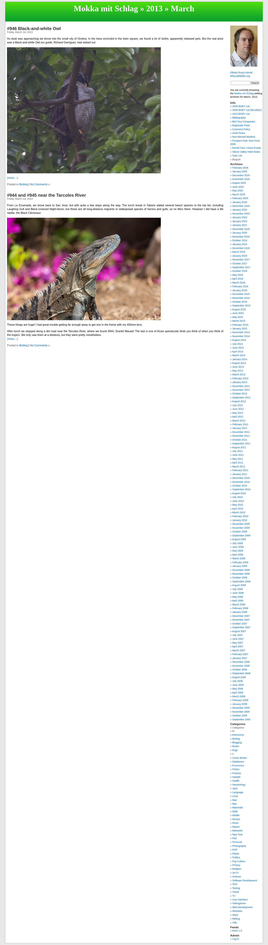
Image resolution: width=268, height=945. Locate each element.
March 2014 (238, 355)
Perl (234, 838)
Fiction (235, 769)
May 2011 (237, 458)
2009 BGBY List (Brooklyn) (247, 110)
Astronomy (238, 734)
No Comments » (40, 184)
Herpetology (239, 784)
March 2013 (238, 374)
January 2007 (239, 658)
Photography (239, 846)
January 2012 (239, 428)
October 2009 (239, 531)
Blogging (237, 742)
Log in (235, 938)
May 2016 (237, 275)
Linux (235, 796)
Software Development (244, 880)
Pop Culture (238, 861)
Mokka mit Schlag (106, 8)
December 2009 (241, 524)
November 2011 (241, 435)
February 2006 (240, 700)
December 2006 (241, 662)
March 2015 (238, 320)
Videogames (239, 903)
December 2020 (241, 229)
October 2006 (239, 669)
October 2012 (239, 393)
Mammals (237, 807)
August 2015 (239, 309)
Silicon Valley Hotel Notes (246, 151)
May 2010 (237, 504)
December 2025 (241, 175)
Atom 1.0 (237, 930)
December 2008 (241, 570)
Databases (238, 761)
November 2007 (241, 619)
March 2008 (238, 604)
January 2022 (239, 221)
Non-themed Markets (243, 136)
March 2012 (238, 420)
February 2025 (240, 198)
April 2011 (237, 462)
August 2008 (239, 585)
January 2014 (239, 359)
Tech (234, 884)
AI (233, 731)
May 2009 (237, 550)
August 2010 (239, 493)
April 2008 (237, 600)
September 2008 (241, 581)
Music (235, 823)
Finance (236, 773)
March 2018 (238, 252)
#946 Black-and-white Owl (34, 28)
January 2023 (239, 217)
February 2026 (240, 167)
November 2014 (241, 336)
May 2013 (237, 370)
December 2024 (241, 206)
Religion (236, 868)
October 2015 (239, 301)
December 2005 (241, 707)
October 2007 (239, 623)
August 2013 (239, 363)
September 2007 (241, 627)
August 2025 (239, 183)
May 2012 (237, 413)
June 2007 (238, 638)
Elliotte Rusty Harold (241, 72)
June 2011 (238, 455)
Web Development (242, 907)
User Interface (240, 899)
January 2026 (239, 171)
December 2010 (241, 478)
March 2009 (238, 558)
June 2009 (238, 547)
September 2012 (241, 397)
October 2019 (239, 240)
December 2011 (241, 432)
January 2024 (239, 209)
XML (234, 922)
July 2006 (237, 681)
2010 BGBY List (241, 114)
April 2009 (237, 554)
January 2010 (239, 520)
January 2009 (239, 566)
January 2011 (239, 474)
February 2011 (240, 470)
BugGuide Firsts (241, 125)
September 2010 (241, 489)
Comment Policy (241, 129)
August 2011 (239, 447)
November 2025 (241, 179)
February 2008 (240, 608)
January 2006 (239, 704)
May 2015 (237, 317)
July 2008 (237, 589)
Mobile (235, 815)
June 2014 (238, 347)
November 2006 (241, 665)
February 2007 (240, 654)
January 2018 (239, 255)
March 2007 (238, 650)
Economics (238, 765)
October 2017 (239, 263)
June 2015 (238, 313)
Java (234, 788)
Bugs (235, 750)
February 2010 (240, 516)
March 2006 (238, 696)
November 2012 (241, 389)
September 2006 (241, 673)
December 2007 (241, 616)
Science (236, 876)
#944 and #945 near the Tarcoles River (46, 195)
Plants (235, 853)
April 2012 (237, 416)
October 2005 (239, 715)
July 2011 (237, 451)
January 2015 (239, 328)
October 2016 (239, 271)
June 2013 (238, 366)
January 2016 (239, 290)
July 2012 (237, 405)
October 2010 (239, 485)
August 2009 (239, 539)
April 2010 (237, 508)
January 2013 (239, 382)
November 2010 (241, 482)
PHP (234, 849)
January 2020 (239, 232)
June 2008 (238, 593)
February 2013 (240, 378)
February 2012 (240, 424)
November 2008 (241, 573)
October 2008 (239, 577)
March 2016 (238, 282)
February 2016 (240, 286)
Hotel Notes (238, 133)
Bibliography (239, 117)
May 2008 (237, 596)
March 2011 (238, 466)
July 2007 (237, 635)
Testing (236, 888)
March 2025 (238, 194)
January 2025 (239, 202)
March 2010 (238, 512)
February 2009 (240, 562)
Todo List (237, 155)
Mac (234, 800)
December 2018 (241, 248)
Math (235, 811)
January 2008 (239, 612)
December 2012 (241, 386)
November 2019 (241, 236)
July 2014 (237, 344)
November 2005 (241, 711)
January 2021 (239, 225)
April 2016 (237, 278)
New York (237, 834)
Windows (237, 911)
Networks (237, 830)
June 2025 (238, 186)
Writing (236, 918)
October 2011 (239, 439)
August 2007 (239, 631)
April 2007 (237, 646)
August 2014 (239, 340)
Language (237, 792)
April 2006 (237, 692)
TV (233, 895)
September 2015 (241, 305)
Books (235, 746)
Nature (236, 826)
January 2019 (239, 244)
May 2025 (237, 190)
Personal (237, 842)
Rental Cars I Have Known (246, 148)
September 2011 (241, 443)
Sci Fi (235, 872)
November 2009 (241, 527)
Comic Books (239, 757)
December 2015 (241, 294)
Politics (236, 857)
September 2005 (241, 719)
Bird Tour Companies (243, 121)
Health (235, 780)
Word (235, 915)
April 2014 (237, 351)
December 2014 (241, 332)
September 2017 (241, 267)
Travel (235, 892)
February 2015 (240, 324)
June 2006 (238, 685)
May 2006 (237, 688)
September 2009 (241, 535)
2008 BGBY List (241, 106)
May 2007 (237, 642)
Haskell (236, 777)
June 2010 (238, 501)
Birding (23, 184)
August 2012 (239, 401)
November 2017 (241, 259)
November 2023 (241, 213)
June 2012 (238, 409)
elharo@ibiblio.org (240, 76)
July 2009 (237, 543)
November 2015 (241, 298)
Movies (236, 819)
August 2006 (239, 677)
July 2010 (237, 497)
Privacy (236, 865)
